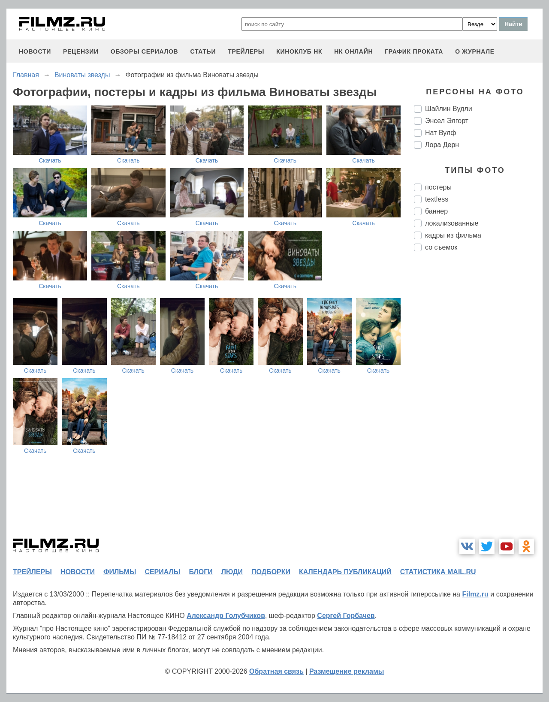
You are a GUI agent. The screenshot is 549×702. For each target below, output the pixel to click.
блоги (200, 571)
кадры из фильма (453, 235)
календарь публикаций (345, 571)
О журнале (475, 51)
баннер (436, 211)
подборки (270, 571)
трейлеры (246, 51)
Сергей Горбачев (345, 615)
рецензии (81, 51)
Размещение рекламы (346, 671)
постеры (438, 187)
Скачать (50, 160)
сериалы (162, 571)
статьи (203, 51)
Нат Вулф (440, 132)
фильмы (119, 571)
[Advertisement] (478, 401)
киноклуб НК (299, 51)
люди (232, 571)
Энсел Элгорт (446, 120)
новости (35, 51)
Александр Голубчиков (226, 615)
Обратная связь (276, 671)
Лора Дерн (442, 144)
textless (436, 199)
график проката (414, 51)
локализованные (451, 223)
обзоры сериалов (144, 51)
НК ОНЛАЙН (353, 51)
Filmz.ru (475, 594)
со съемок (441, 247)
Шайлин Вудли (448, 108)
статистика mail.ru (438, 571)
